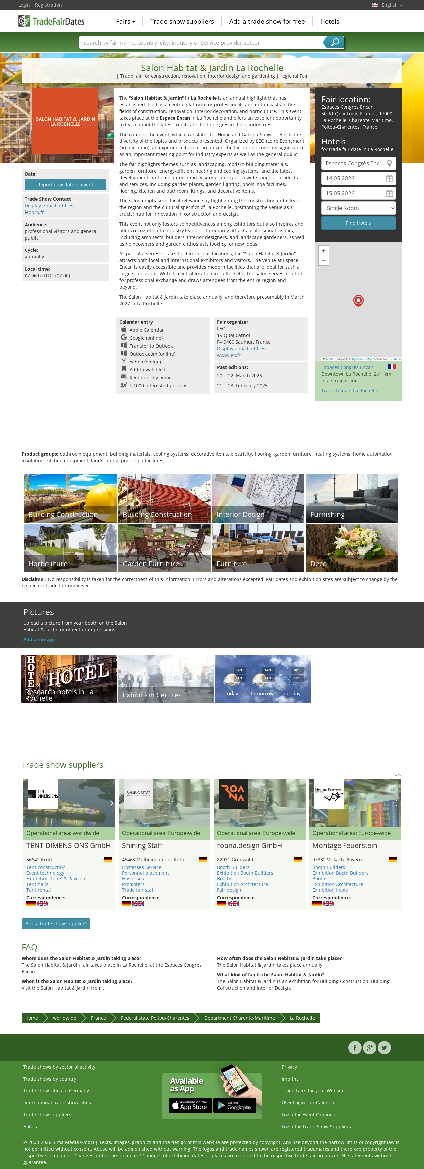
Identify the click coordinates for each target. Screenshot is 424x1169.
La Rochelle (302, 1018)
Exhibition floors (330, 890)
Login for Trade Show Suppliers (316, 1126)
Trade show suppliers (182, 21)
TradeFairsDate (51, 20)
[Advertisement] (212, 429)
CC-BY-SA (395, 359)
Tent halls (37, 884)
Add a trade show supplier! (56, 923)
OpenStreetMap (362, 359)
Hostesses (133, 878)
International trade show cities (57, 1102)
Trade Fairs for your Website (313, 1090)
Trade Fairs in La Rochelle (349, 390)
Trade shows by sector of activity (59, 1067)
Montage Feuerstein (344, 845)
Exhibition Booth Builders (245, 873)
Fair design (229, 890)
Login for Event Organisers (311, 1114)
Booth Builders (233, 867)
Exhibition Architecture (242, 884)
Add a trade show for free (267, 21)
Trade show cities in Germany (56, 1090)
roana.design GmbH (249, 845)
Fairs (125, 21)
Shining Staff (142, 845)
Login (24, 5)
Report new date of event (65, 184)
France (98, 1018)
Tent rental (38, 890)
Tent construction (46, 867)
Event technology (45, 873)
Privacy (289, 1067)
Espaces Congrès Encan (347, 367)
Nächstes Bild (111, 803)
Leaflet (329, 359)
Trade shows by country (49, 1079)
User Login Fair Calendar (309, 1102)
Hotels (329, 21)
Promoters (133, 884)
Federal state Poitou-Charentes (155, 1018)
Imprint (290, 1079)
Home (31, 1018)
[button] (358, 301)
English (392, 5)
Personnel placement (145, 873)
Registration (48, 5)
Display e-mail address (50, 205)
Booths (224, 878)
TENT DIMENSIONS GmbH (68, 845)
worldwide (64, 1018)
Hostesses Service (141, 867)
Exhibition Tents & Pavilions (57, 878)
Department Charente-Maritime (239, 1018)
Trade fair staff (138, 890)
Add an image (39, 639)
